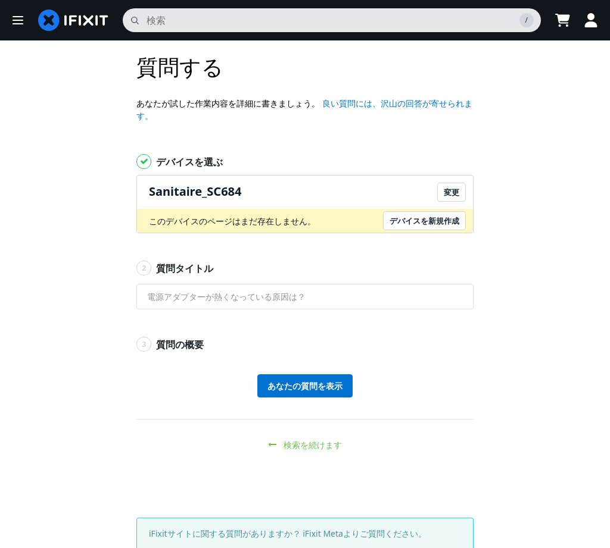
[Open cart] (562, 20)
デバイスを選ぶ (179, 161)
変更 (451, 192)
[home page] (73, 20)
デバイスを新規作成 (424, 220)
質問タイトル (174, 268)
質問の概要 (170, 344)
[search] (332, 20)
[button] (18, 20)
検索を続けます (305, 444)
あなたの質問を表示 (305, 386)
